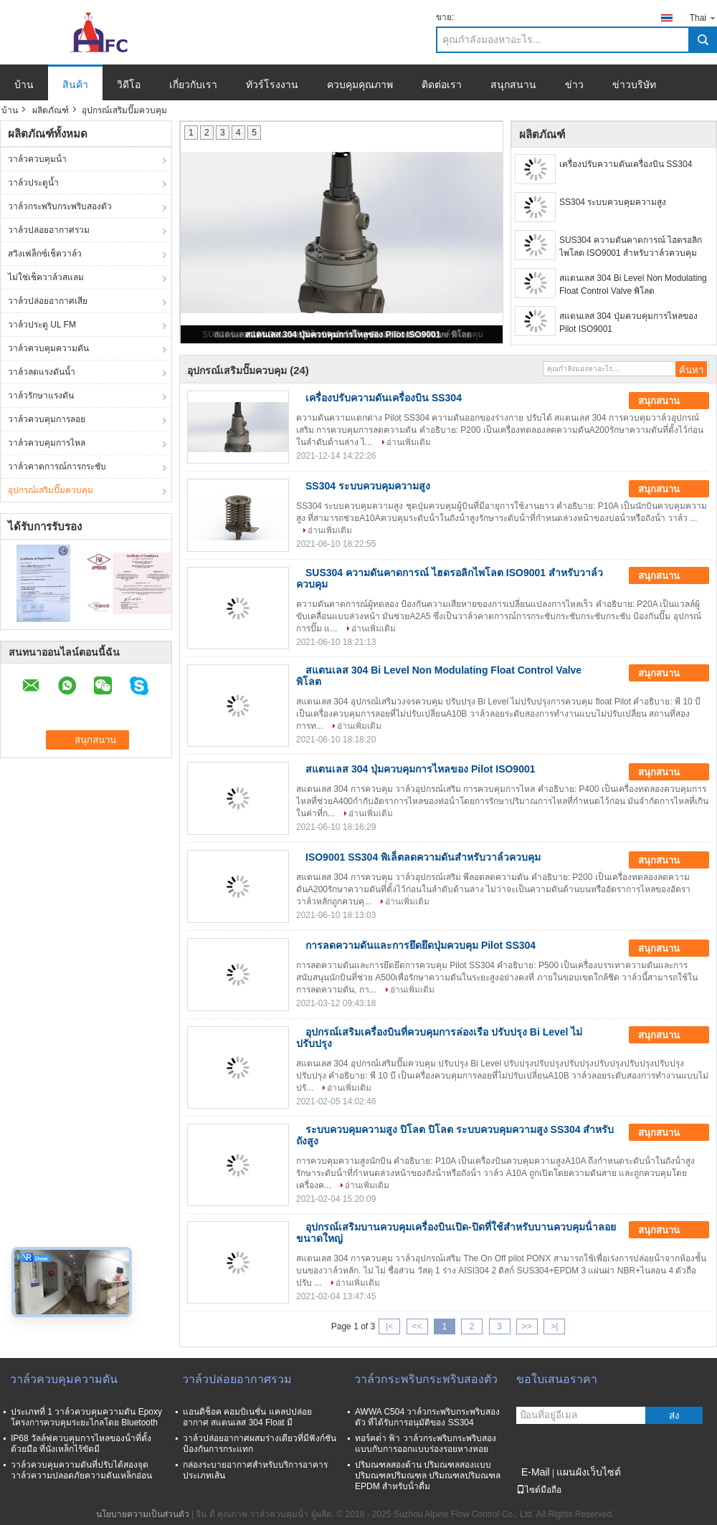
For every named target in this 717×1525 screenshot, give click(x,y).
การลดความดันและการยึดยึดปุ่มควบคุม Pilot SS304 (420, 945)
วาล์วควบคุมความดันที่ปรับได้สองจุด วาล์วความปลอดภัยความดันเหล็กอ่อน (81, 1470)
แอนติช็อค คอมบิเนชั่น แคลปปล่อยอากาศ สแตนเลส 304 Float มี (247, 1417)
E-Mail (535, 1472)
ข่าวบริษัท (634, 84)
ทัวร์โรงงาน (272, 84)
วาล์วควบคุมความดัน (48, 348)
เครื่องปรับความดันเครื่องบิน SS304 (625, 164)
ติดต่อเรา (442, 84)
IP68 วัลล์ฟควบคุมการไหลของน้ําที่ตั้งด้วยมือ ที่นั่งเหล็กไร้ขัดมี (81, 1443)
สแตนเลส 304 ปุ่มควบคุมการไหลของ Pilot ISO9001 (343, 335)
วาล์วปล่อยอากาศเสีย (47, 301)
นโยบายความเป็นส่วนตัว (142, 1514)
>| (554, 1326)
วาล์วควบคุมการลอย (46, 419)
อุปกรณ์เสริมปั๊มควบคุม (50, 490)
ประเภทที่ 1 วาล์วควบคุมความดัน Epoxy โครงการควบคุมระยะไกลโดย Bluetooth (86, 1417)
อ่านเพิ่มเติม (408, 442)
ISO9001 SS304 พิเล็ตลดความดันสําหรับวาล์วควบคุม (423, 857)
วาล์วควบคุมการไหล (46, 443)
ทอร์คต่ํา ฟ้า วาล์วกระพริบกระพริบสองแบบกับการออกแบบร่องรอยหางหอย (425, 1443)
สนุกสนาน (513, 84)
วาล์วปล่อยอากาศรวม (49, 230)
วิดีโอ (129, 84)
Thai (703, 17)
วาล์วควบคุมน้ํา (37, 159)
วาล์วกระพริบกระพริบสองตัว (60, 206)
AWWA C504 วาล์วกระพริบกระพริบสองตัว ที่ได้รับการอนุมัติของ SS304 (427, 1417)
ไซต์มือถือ (538, 1490)
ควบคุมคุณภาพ (360, 84)
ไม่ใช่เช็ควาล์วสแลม (46, 277)
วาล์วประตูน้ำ (33, 183)
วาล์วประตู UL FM (42, 325)
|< (389, 1326)
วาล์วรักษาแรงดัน (41, 396)
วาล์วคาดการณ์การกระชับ (57, 467)
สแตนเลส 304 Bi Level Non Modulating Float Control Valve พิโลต (633, 284)
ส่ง (674, 1415)
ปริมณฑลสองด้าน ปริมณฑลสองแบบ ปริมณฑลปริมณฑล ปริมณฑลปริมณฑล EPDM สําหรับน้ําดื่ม (427, 1475)
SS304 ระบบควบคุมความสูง (612, 202)
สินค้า (75, 84)
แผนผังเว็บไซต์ (588, 1472)
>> (527, 1326)
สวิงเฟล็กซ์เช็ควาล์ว (45, 254)
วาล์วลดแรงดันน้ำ (41, 372)
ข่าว (574, 84)
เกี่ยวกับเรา (193, 84)
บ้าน (24, 84)
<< (417, 1326)
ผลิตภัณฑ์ (50, 110)
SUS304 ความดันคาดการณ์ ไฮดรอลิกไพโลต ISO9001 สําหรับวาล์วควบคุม (630, 246)
